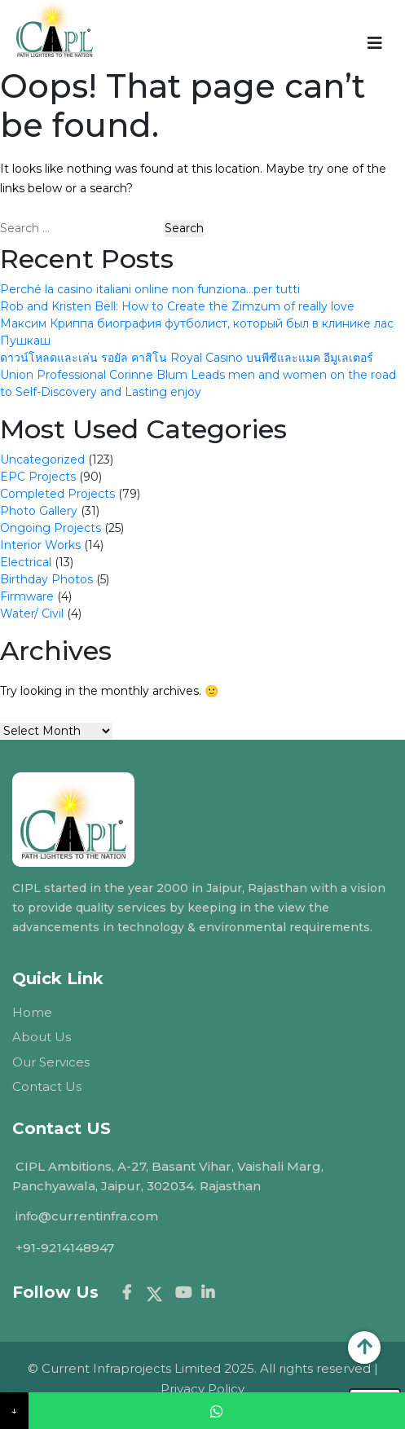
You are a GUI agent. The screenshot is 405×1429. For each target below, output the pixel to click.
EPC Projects (38, 476)
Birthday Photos (46, 579)
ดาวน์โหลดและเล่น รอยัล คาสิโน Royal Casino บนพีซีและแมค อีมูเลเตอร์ (186, 357)
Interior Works (40, 545)
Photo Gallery (38, 510)
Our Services (51, 1062)
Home (32, 1012)
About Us (41, 1036)
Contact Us (46, 1086)
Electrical (25, 562)
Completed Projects (57, 493)
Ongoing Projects (50, 528)
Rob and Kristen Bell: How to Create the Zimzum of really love (177, 306)
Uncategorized (42, 459)
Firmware (27, 596)
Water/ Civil (32, 613)
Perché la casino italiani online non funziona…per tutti (150, 289)
